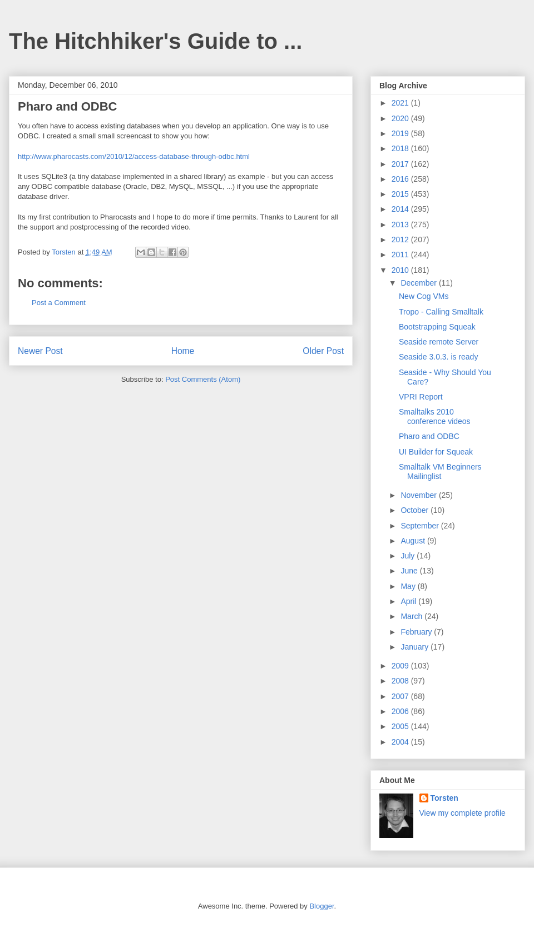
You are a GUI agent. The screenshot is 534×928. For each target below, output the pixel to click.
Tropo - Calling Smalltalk (441, 311)
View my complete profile (462, 813)
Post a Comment (59, 302)
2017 (401, 163)
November (419, 495)
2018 (401, 148)
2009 (401, 665)
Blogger (321, 906)
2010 (401, 270)
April (409, 601)
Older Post (323, 351)
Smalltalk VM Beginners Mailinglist (440, 471)
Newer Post (40, 351)
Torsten (444, 798)
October (415, 510)
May (408, 586)
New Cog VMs (423, 296)
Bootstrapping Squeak (437, 326)
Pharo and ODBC (429, 436)
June (409, 570)
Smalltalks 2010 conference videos (435, 416)
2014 (401, 208)
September (420, 525)
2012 (401, 239)
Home (183, 351)
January (415, 646)
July (408, 555)
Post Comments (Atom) (202, 379)
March (412, 616)
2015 (401, 193)
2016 (401, 178)
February (417, 631)
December (419, 282)
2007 (401, 696)
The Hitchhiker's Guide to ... (155, 41)
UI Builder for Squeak (436, 451)
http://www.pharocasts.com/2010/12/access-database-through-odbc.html (134, 156)
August (413, 540)
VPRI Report (421, 396)
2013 (401, 224)
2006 (401, 711)
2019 (401, 133)
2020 (401, 118)
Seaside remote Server (438, 341)
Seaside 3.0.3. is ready (438, 356)
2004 (401, 741)
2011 (401, 254)
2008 (401, 680)
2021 (401, 102)
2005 (401, 726)
